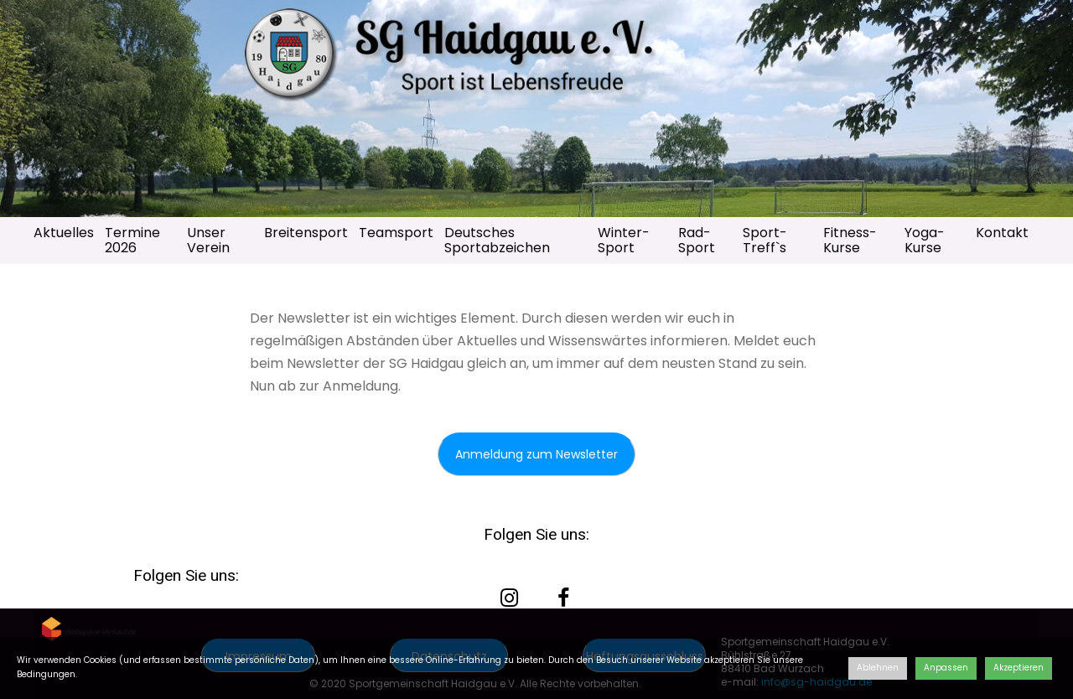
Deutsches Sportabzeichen (497, 240)
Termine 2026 (132, 240)
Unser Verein (208, 240)
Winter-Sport (624, 240)
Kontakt (1002, 232)
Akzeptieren (1018, 667)
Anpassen (946, 667)
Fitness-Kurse (850, 240)
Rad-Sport (696, 240)
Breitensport (306, 232)
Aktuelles (64, 232)
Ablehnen (878, 667)
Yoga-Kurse (925, 240)
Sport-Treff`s (765, 240)
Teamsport (396, 232)
